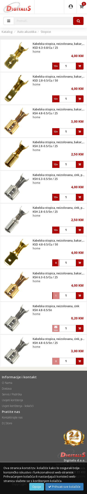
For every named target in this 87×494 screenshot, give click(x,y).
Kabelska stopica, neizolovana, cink (56, 306)
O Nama (7, 383)
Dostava (7, 389)
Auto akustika (26, 32)
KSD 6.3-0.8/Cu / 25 (45, 48)
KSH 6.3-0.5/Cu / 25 (45, 277)
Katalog (7, 32)
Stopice (46, 32)
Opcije (36, 487)
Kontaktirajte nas (12, 417)
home (36, 52)
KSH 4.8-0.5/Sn (42, 310)
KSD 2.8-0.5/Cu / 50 (45, 80)
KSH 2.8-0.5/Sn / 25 (45, 212)
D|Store (7, 423)
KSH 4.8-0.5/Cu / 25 (45, 113)
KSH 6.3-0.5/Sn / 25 (45, 179)
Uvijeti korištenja (12, 400)
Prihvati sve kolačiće (64, 487)
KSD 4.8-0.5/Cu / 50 (45, 244)
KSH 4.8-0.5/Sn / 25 (45, 343)
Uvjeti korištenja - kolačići (18, 406)
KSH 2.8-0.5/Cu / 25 (45, 146)
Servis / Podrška (12, 394)
